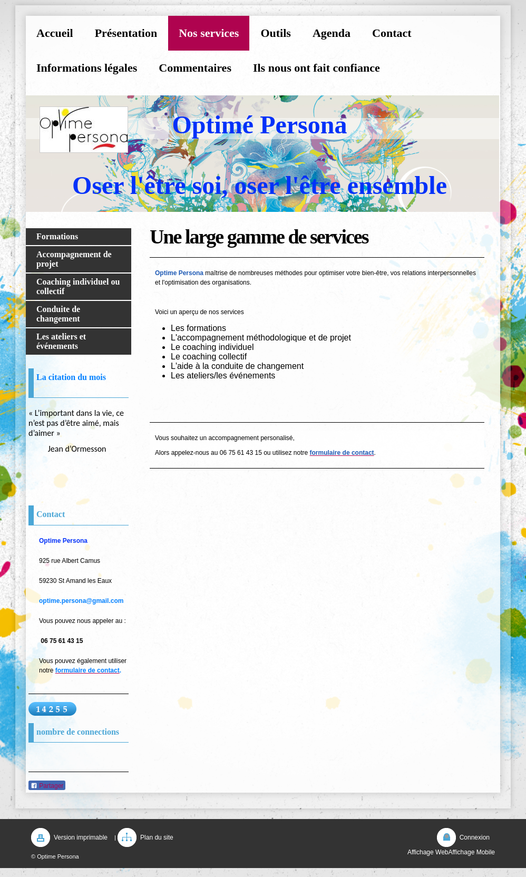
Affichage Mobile (472, 852)
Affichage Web (428, 852)
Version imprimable (81, 837)
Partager (47, 786)
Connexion (475, 837)
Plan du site (156, 837)
